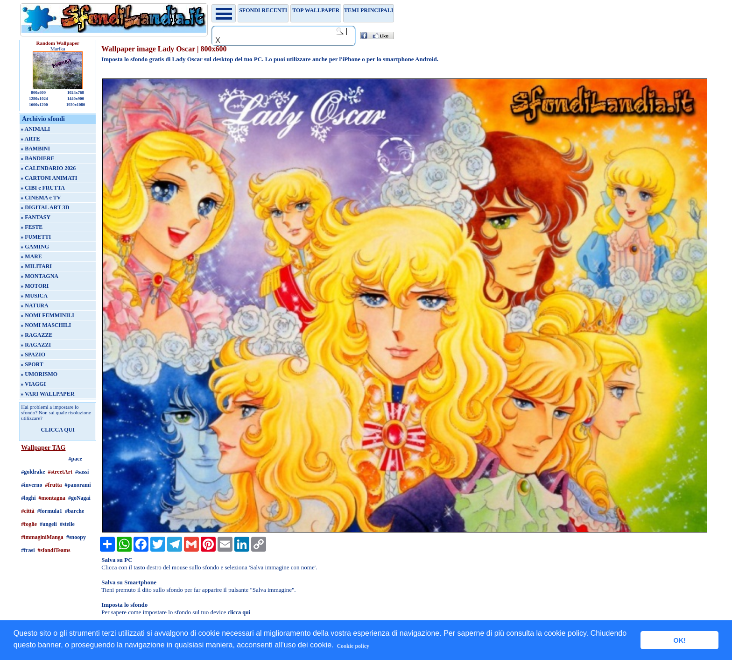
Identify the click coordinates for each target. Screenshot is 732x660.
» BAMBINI (35, 148)
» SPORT (32, 364)
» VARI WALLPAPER (47, 393)
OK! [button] (679, 640)
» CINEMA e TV (41, 197)
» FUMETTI (36, 237)
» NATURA (34, 305)
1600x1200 (38, 104)
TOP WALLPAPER (315, 10)
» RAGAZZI (36, 344)
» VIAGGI (33, 384)
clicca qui (239, 612)
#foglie (29, 524)
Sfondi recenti (263, 10)
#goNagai (79, 498)
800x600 (38, 92)
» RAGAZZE (36, 335)
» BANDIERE (37, 158)
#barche (74, 511)
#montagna (52, 498)
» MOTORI (35, 286)
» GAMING (35, 246)
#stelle (67, 524)
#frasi (28, 550)
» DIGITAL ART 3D (45, 207)
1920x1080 (75, 104)
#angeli (48, 524)
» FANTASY (35, 217)
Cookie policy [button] (353, 646)
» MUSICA (34, 295)
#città (28, 511)
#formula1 (49, 511)
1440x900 (75, 98)
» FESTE (31, 227)
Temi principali (368, 10)
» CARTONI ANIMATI (49, 178)
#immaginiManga (42, 537)
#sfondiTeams (54, 550)
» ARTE (30, 138)
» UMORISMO (39, 374)
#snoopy (76, 537)
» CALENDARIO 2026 (48, 168)
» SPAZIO (33, 354)
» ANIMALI (35, 129)
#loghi (28, 498)
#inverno (31, 485)
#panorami (78, 485)
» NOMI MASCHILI (46, 325)
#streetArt (60, 471)
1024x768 (75, 92)
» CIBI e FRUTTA (43, 188)
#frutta (53, 485)
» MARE (31, 256)
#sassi (82, 471)
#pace (75, 458)
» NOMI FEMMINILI (47, 315)
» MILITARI (36, 266)
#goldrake (33, 471)
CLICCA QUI (58, 429)
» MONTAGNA (39, 276)
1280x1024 (38, 98)
